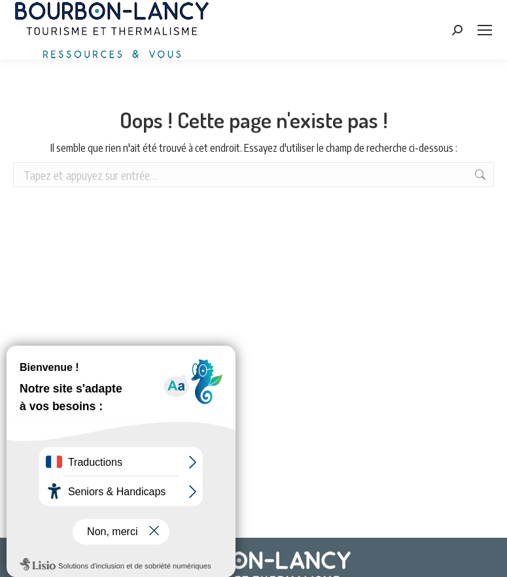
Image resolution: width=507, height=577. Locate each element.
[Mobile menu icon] (485, 30)
